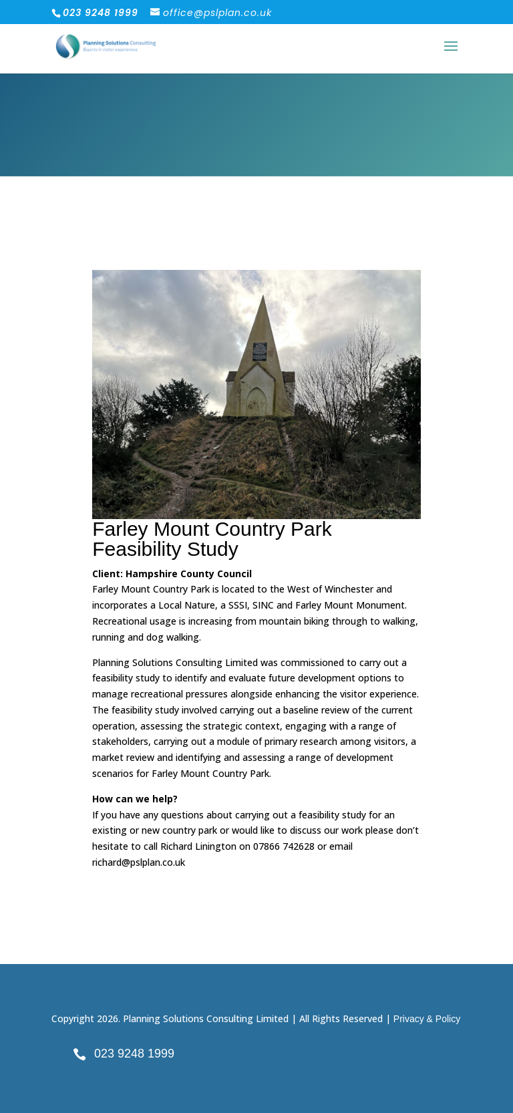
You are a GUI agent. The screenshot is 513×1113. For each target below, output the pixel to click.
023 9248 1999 (134, 1053)
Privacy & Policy (426, 1018)
